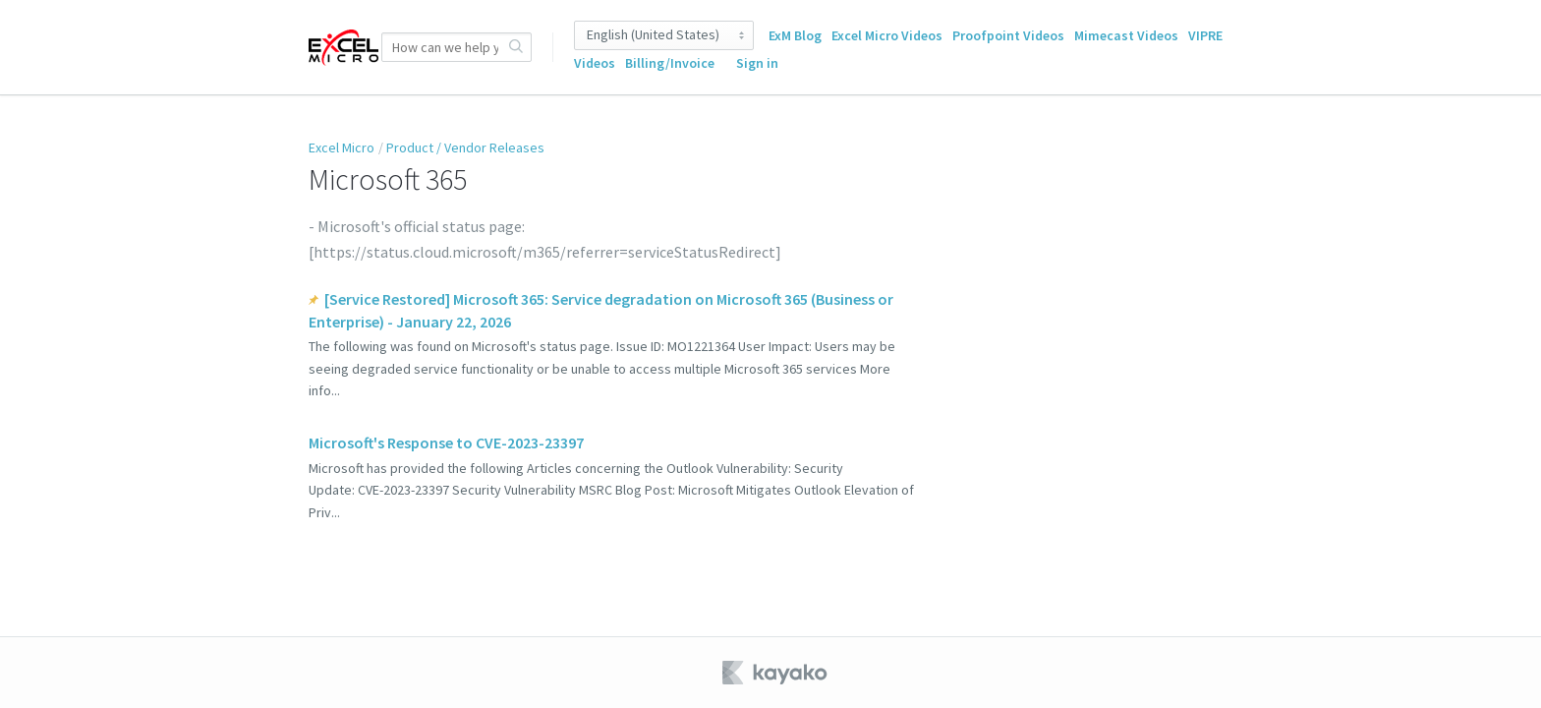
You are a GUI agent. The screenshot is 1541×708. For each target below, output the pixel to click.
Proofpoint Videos (1008, 35)
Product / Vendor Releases (465, 147)
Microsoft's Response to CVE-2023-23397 (446, 442)
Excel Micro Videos (886, 35)
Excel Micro (341, 147)
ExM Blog (795, 35)
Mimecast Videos (1126, 35)
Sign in (757, 63)
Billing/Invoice (669, 63)
